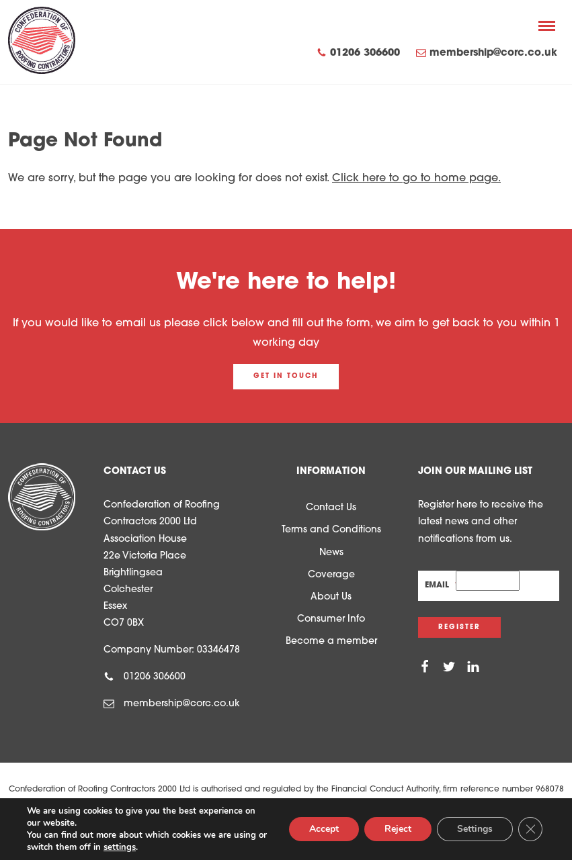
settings (120, 847)
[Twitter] (449, 667)
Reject (397, 828)
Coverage (331, 575)
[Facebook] (425, 667)
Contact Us (331, 508)
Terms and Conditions (331, 530)
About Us (331, 597)
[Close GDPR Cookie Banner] (530, 829)
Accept (324, 828)
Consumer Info (331, 619)
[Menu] (547, 25)
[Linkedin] (473, 667)
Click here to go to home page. (416, 178)
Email (440, 585)
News (331, 553)
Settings (475, 828)
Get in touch (286, 376)
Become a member (331, 641)
